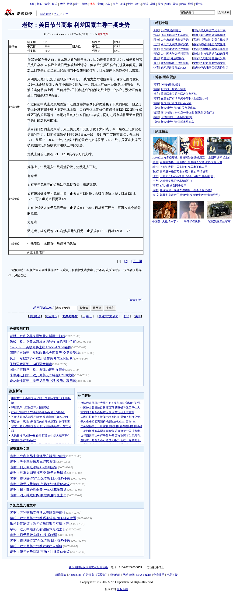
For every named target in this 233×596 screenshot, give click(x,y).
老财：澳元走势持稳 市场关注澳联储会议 (40, 484)
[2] (126, 261)
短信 (168, 4)
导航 (191, 4)
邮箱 (183, 4)
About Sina (75, 574)
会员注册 (158, 574)
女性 (130, 4)
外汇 (57, 14)
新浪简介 (60, 574)
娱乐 (54, 4)
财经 (62, 4)
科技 (77, 4)
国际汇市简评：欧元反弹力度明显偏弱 (37, 369)
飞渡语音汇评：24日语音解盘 (31, 364)
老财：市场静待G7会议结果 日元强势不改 (40, 478)
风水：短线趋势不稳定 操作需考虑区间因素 (41, 358)
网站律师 (128, 574)
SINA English (143, 574)
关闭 (138, 316)
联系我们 (102, 574)
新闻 (39, 4)
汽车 (107, 4)
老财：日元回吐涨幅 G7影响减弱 (33, 467)
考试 (145, 4)
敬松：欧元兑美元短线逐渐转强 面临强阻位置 (43, 341)
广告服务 (88, 574)
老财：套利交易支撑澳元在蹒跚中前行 (37, 336)
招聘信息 (115, 574)
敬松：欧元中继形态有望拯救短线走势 (38, 529)
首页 (32, 4)
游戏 (122, 4)
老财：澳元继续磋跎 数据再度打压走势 (38, 495)
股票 (70, 4)
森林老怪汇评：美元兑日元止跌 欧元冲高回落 (43, 381)
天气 (160, 4)
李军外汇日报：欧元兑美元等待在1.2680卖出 (42, 375)
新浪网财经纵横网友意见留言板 (88, 567)
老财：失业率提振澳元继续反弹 (33, 461)
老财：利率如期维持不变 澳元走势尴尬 (38, 473)
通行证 (199, 4)
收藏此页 (51, 316)
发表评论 (135, 300)
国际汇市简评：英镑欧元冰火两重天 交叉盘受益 (44, 353)
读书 (138, 4)
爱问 (175, 4)
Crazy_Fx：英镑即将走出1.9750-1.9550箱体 (40, 347)
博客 (85, 4)
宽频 (100, 4)
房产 (115, 4)
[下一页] (137, 261)
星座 (153, 4)
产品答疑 (172, 574)
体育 (47, 4)
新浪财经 (45, 14)
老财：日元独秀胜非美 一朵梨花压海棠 (38, 489)
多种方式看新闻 (108, 316)
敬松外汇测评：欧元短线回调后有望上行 (39, 523)
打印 (126, 316)
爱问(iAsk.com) (43, 307)
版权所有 (122, 589)
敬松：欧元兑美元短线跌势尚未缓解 (36, 546)
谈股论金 (35, 316)
